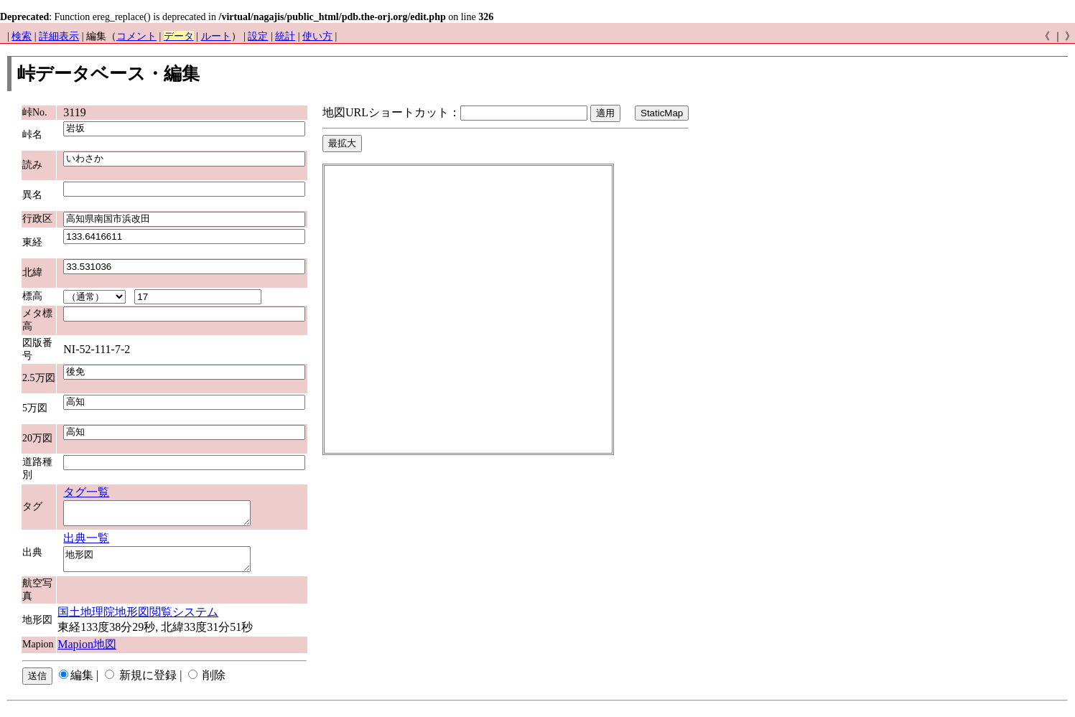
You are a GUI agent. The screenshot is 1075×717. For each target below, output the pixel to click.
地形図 (167, 565)
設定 (258, 36)
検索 (21, 36)
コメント (136, 36)
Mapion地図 (86, 653)
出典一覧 (86, 542)
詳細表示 (59, 36)
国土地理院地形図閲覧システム (137, 620)
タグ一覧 (86, 492)
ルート (216, 36)
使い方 (317, 36)
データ (179, 36)
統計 (285, 36)
